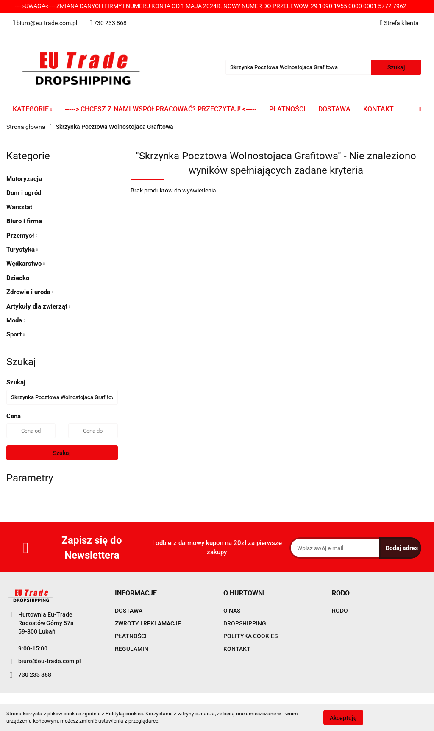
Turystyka (22, 249)
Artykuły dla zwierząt (38, 306)
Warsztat (20, 207)
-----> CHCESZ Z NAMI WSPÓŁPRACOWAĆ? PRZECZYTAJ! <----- (160, 109)
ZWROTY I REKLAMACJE (148, 623)
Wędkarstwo (25, 263)
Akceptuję (343, 717)
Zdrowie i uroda (29, 292)
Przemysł (21, 235)
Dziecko (19, 278)
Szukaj (62, 453)
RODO (340, 610)
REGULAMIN (131, 648)
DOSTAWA (334, 109)
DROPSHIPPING (244, 623)
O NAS (231, 610)
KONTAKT (378, 109)
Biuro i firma (25, 221)
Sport (15, 334)
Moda (15, 320)
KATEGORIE (32, 109)
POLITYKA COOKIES (250, 636)
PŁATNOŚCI (287, 109)
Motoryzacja (25, 179)
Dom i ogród (25, 193)
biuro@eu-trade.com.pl (49, 661)
